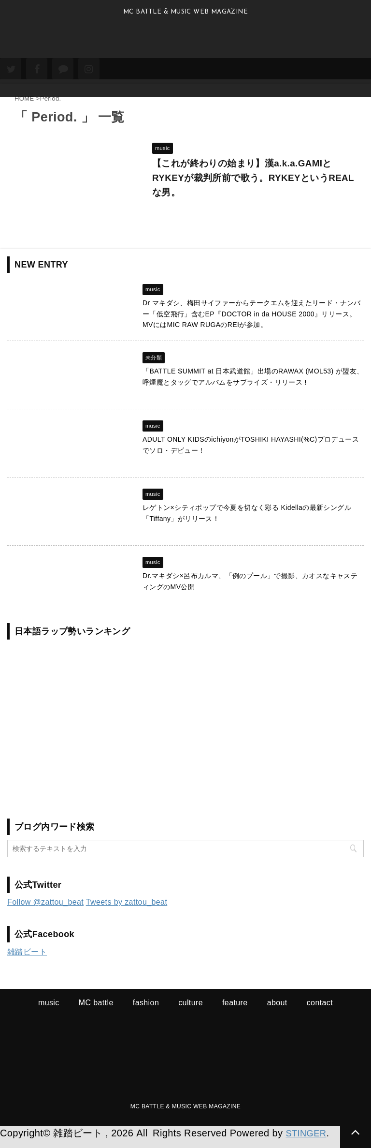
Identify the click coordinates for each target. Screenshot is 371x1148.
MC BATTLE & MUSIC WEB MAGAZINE (185, 1114)
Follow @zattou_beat (45, 910)
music (48, 1010)
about (277, 1010)
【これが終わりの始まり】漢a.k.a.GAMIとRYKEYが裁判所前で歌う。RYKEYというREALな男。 (247, 181)
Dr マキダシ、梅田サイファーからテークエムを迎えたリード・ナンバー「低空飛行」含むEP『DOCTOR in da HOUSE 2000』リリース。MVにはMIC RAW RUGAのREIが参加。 (252, 321)
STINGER (307, 1140)
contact (320, 1010)
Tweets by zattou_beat (127, 910)
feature (235, 1010)
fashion (146, 1010)
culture (190, 1010)
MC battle (96, 1010)
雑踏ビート (27, 959)
